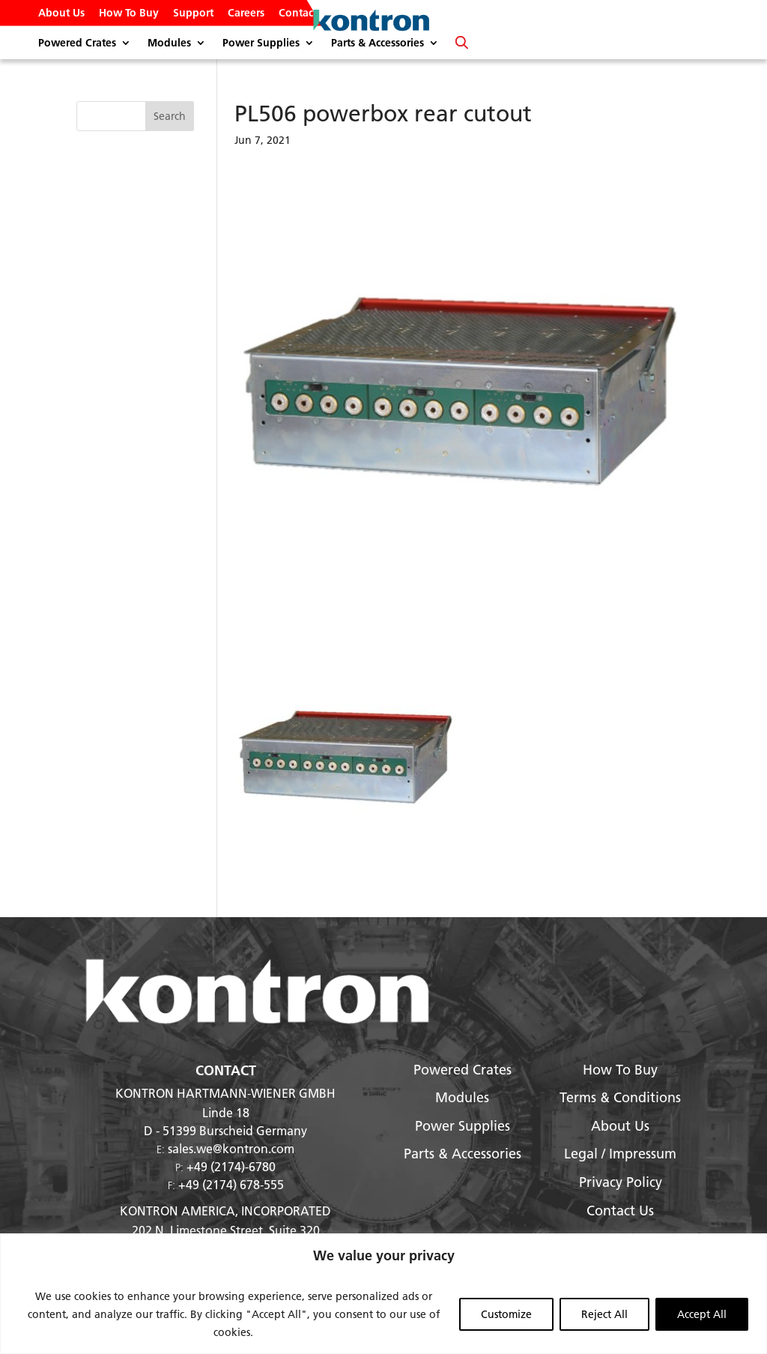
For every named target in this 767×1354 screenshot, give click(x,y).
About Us (61, 13)
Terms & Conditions (620, 1097)
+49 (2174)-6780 (231, 1166)
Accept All (702, 1314)
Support (193, 13)
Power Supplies (261, 43)
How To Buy (129, 13)
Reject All (604, 1314)
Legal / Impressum (620, 1153)
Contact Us (305, 13)
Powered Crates (77, 43)
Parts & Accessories (377, 43)
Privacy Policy (620, 1182)
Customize (506, 1314)
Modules (169, 43)
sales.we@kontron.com (231, 1148)
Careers (246, 13)
